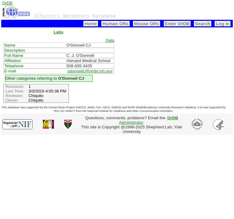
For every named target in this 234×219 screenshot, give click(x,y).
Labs (58, 32)
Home (90, 23)
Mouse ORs (146, 23)
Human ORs (115, 23)
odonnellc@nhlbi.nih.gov (89, 71)
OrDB (7, 3)
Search (202, 23)
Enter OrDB (177, 23)
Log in (222, 23)
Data (110, 40)
